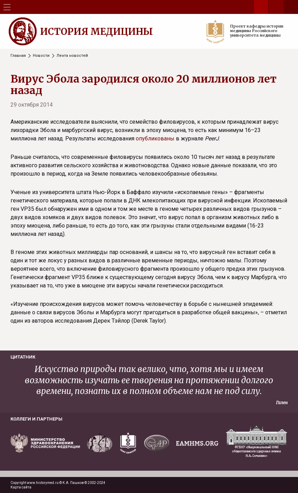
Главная (18, 55)
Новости (41, 55)
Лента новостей (72, 55)
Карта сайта (20, 487)
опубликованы (155, 138)
